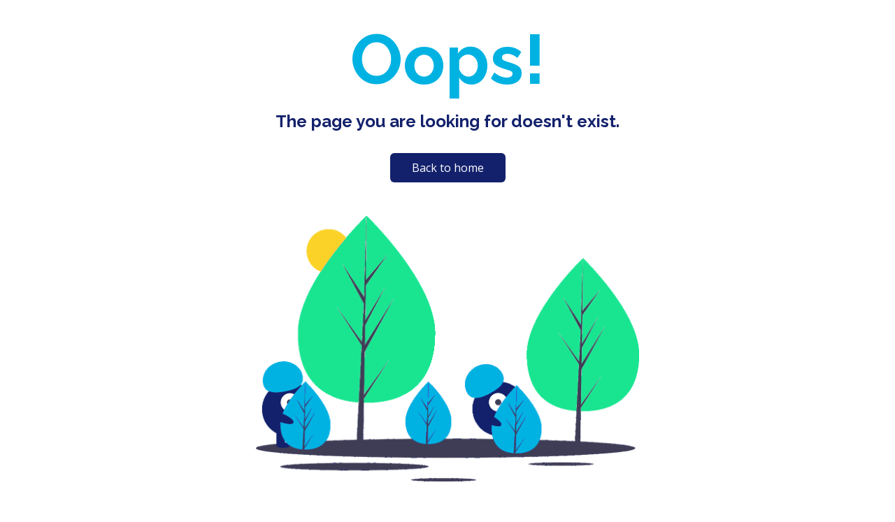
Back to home (448, 167)
